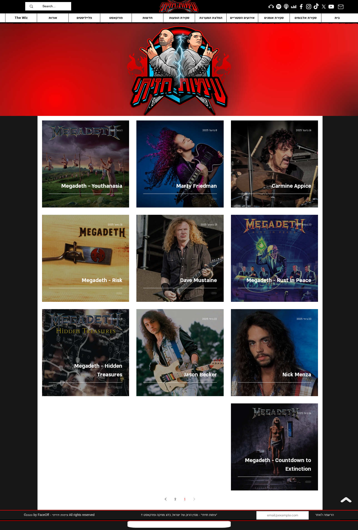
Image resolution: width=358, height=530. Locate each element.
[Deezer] (293, 6)
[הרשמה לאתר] (324, 515)
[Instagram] (308, 6)
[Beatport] (271, 6)
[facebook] (301, 6)
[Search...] (56, 6)
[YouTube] (331, 6)
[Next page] (166, 499)
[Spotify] (278, 6)
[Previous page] (194, 499)
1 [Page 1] (184, 499)
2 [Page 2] (175, 499)
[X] (323, 6)
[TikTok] (316, 6)
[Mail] (341, 6)
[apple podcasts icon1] (286, 6)
